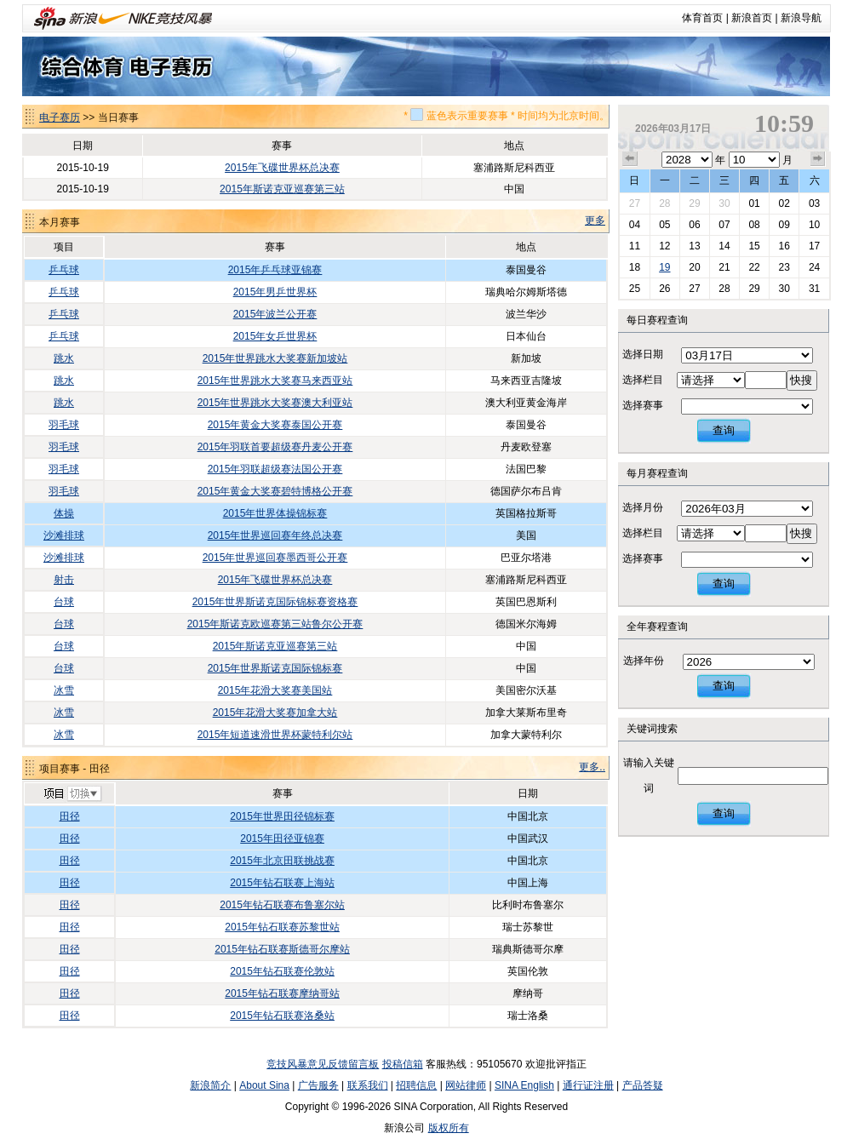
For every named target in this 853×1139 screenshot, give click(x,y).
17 (814, 246)
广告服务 (318, 1085)
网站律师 (465, 1085)
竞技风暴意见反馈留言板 (322, 1064)
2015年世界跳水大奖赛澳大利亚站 (275, 403)
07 (724, 225)
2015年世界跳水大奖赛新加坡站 (275, 358)
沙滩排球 (63, 535)
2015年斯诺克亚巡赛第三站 (282, 189)
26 (664, 289)
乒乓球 (64, 270)
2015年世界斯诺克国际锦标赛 (275, 668)
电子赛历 (59, 117)
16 (783, 246)
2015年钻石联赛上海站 (282, 883)
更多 (595, 220)
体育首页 (702, 18)
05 (664, 225)
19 (664, 267)
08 (753, 225)
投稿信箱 (402, 1064)
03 (814, 203)
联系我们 (367, 1085)
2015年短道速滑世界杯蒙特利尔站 (275, 735)
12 (664, 246)
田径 (70, 816)
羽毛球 (64, 425)
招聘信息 (416, 1085)
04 (634, 225)
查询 (724, 430)
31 (814, 289)
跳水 (64, 358)
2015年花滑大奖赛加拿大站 (275, 712)
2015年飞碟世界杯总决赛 (282, 168)
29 (694, 203)
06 (694, 225)
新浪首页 (751, 18)
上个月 (630, 159)
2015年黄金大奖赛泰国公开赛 (275, 425)
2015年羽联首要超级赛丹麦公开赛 (275, 447)
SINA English (524, 1085)
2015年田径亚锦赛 (282, 838)
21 (724, 267)
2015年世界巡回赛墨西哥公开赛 (275, 558)
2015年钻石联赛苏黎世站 (282, 927)
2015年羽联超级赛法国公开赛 (275, 469)
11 (634, 246)
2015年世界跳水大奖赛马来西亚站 (275, 380)
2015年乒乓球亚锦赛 (275, 270)
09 (783, 225)
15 (753, 246)
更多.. (592, 767)
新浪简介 (210, 1085)
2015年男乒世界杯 (275, 292)
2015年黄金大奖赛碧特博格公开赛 (275, 491)
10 (814, 225)
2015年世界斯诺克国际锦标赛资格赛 (275, 602)
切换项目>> (72, 794)
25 (634, 289)
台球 (64, 602)
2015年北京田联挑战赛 (282, 861)
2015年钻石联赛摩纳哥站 (282, 993)
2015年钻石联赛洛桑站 (282, 1016)
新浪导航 (801, 18)
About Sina (264, 1085)
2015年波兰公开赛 (275, 314)
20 (694, 267)
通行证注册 (588, 1085)
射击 (64, 580)
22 (753, 267)
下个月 (818, 159)
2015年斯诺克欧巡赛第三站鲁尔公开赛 (275, 624)
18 (634, 267)
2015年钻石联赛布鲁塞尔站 (282, 905)
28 (664, 203)
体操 (64, 513)
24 (814, 267)
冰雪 (64, 690)
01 (753, 203)
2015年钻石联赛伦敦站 (282, 971)
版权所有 (448, 1128)
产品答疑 (642, 1085)
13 (694, 246)
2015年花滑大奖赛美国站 (275, 690)
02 (783, 203)
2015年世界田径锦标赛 (282, 816)
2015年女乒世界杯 (275, 336)
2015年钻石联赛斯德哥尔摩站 (282, 949)
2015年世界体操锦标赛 (275, 513)
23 (783, 267)
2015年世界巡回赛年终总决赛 (275, 535)
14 (724, 246)
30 (724, 203)
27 (634, 203)
